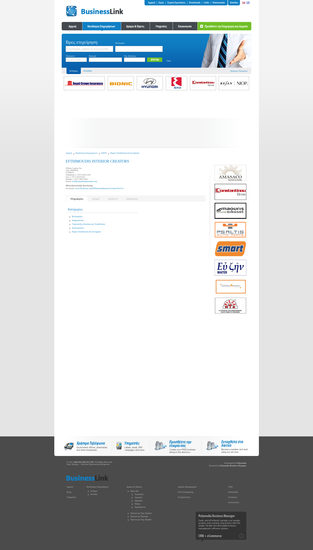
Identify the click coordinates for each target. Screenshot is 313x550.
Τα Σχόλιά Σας (184, 497)
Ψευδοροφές (77, 216)
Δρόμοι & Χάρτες (134, 487)
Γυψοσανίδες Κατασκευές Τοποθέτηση (88, 224)
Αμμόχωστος (140, 507)
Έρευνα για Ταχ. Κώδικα (141, 513)
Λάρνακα (139, 500)
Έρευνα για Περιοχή (139, 516)
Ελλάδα (88, 70)
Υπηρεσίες (71, 497)
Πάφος (137, 504)
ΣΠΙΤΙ (104, 153)
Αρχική (69, 153)
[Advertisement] (156, 120)
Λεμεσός (138, 497)
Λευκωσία (139, 494)
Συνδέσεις (232, 497)
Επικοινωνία (233, 502)
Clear (168, 61)
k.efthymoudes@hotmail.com (84, 181)
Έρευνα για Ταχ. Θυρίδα (141, 519)
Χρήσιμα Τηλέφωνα (238, 71)
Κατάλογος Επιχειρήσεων (87, 153)
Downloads (233, 492)
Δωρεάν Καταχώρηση (187, 487)
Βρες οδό (134, 491)
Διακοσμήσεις (78, 228)
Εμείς (69, 492)
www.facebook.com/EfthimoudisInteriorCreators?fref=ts (99, 188)
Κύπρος (94, 491)
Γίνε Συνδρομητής (185, 492)
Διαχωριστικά (78, 220)
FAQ (230, 487)
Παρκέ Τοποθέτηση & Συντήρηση (124, 153)
